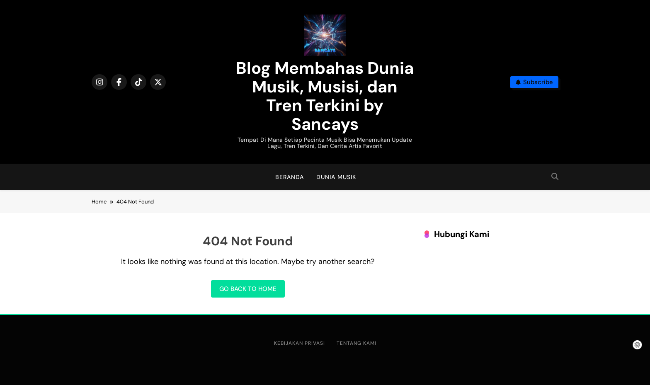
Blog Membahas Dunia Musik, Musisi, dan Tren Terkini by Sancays (325, 96)
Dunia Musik (336, 177)
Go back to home (247, 289)
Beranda (289, 177)
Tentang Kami (356, 343)
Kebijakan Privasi (299, 343)
